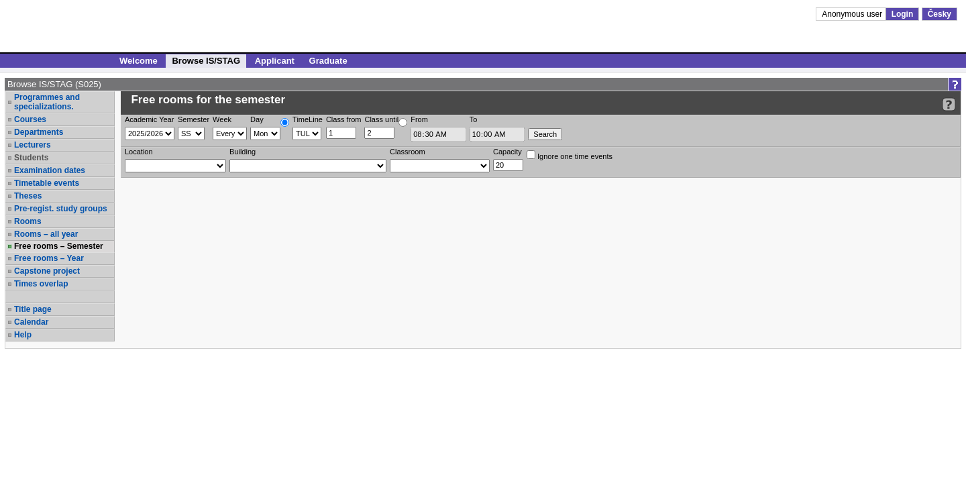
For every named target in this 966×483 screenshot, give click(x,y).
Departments (38, 132)
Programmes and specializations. (47, 102)
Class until (381, 119)
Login (903, 14)
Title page (33, 309)
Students (31, 157)
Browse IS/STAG (206, 61)
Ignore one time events (569, 155)
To (474, 119)
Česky (939, 14)
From (419, 119)
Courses (30, 119)
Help (23, 334)
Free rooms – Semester (58, 246)
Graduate (328, 61)
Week (222, 119)
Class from (344, 119)
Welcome (138, 61)
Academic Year (149, 119)
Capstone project (47, 271)
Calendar (31, 322)
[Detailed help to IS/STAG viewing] (949, 104)
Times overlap (41, 283)
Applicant (274, 61)
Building (242, 152)
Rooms (28, 221)
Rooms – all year (46, 234)
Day (257, 119)
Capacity (507, 152)
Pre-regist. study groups (60, 208)
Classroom (407, 152)
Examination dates (49, 170)
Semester (193, 119)
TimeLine (307, 119)
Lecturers (32, 145)
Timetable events (46, 183)
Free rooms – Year (49, 258)
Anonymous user (853, 14)
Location (139, 152)
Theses (28, 196)
